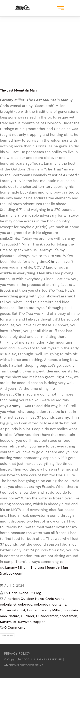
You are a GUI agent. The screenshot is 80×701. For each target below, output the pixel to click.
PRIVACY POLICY (17, 653)
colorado (25, 604)
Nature (14, 616)
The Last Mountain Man (18, 90)
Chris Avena (18, 593)
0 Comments (14, 627)
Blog (37, 593)
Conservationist (12, 610)
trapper (39, 622)
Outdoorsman (47, 616)
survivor (24, 622)
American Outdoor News (24, 598)
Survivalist (8, 622)
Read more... (7, 635)
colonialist (8, 604)
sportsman (68, 616)
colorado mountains (50, 604)
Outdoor (27, 616)
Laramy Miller (50, 610)
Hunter (32, 610)
